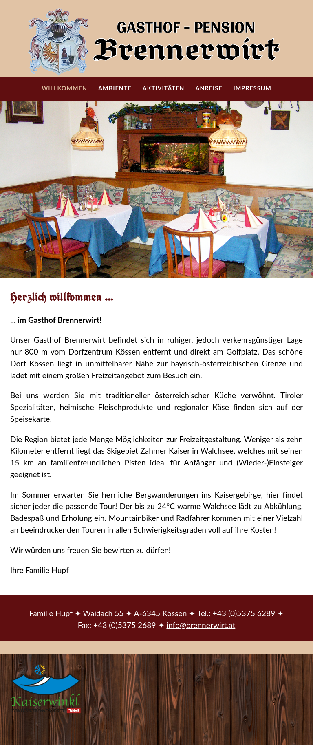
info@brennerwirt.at (200, 625)
